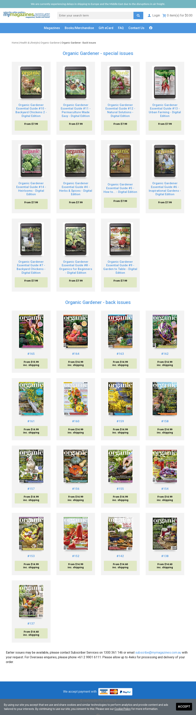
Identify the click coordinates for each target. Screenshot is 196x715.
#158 (165, 421)
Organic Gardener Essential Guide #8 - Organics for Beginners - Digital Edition (75, 267)
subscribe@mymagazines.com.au (158, 652)
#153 (31, 556)
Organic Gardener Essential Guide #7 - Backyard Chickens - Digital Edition (31, 267)
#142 (120, 556)
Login (153, 15)
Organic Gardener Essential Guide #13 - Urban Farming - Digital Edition (165, 110)
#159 (120, 421)
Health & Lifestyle (29, 42)
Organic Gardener (50, 42)
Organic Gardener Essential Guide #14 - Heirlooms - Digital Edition (31, 188)
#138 (165, 556)
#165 (31, 354)
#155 (120, 489)
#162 (165, 354)
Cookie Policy (122, 708)
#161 (31, 421)
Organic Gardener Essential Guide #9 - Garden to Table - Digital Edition (120, 267)
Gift (106, 28)
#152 (75, 556)
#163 (120, 354)
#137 (31, 623)
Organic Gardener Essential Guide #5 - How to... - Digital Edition (120, 188)
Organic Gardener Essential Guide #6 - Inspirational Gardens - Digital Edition (165, 188)
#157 (31, 489)
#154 (165, 489)
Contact (136, 28)
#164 (75, 354)
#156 (75, 489)
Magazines (52, 28)
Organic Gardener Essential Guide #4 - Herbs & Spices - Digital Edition (75, 188)
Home (15, 42)
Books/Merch (79, 28)
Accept (184, 706)
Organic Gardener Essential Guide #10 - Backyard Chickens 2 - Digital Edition (31, 110)
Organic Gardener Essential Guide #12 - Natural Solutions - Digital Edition (120, 110)
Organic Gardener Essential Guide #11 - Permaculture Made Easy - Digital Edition (76, 110)
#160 (75, 421)
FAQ (121, 28)
